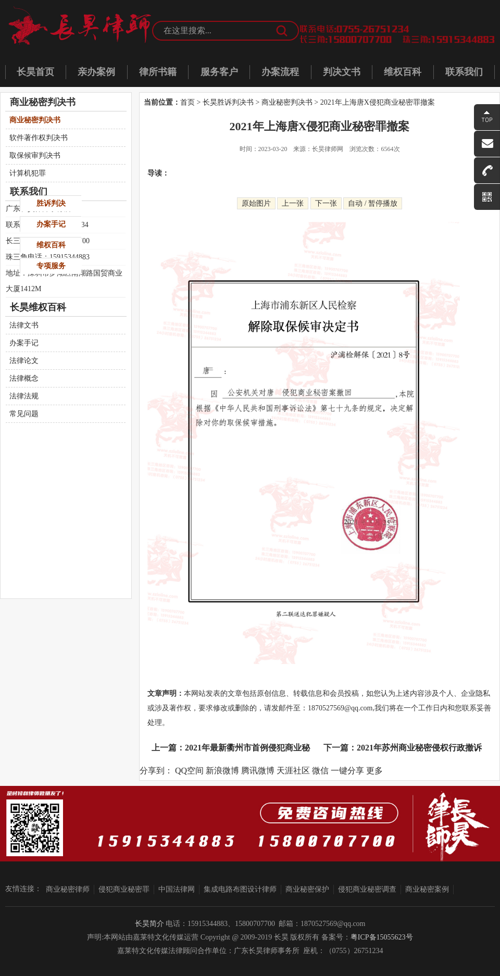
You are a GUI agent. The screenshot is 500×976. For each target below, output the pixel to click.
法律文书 (24, 325)
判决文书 (341, 72)
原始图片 (256, 203)
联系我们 (464, 72)
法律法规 (24, 396)
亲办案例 (96, 72)
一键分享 (347, 770)
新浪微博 (222, 770)
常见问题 (24, 414)
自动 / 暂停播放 (372, 203)
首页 (187, 102)
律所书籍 (158, 72)
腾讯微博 (257, 770)
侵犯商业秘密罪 (123, 889)
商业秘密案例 (427, 889)
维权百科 (402, 72)
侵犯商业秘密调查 (367, 889)
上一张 (293, 203)
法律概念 (24, 378)
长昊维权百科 (38, 307)
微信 (320, 770)
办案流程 (280, 72)
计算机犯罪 (27, 173)
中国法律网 (176, 889)
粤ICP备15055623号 (382, 937)
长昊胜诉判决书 (228, 102)
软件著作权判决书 (38, 138)
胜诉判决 (51, 203)
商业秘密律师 (68, 889)
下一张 (326, 203)
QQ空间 (189, 770)
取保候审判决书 (34, 155)
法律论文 (24, 361)
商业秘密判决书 (286, 102)
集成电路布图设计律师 (240, 889)
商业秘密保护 (307, 889)
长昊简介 (149, 924)
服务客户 (219, 72)
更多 (374, 770)
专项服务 (51, 266)
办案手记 (24, 343)
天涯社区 (293, 770)
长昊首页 (35, 72)
